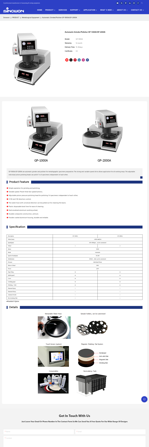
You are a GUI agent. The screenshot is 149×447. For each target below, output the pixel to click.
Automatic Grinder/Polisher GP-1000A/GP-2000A (59, 17)
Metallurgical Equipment (30, 17)
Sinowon (6, 17)
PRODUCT (15, 17)
